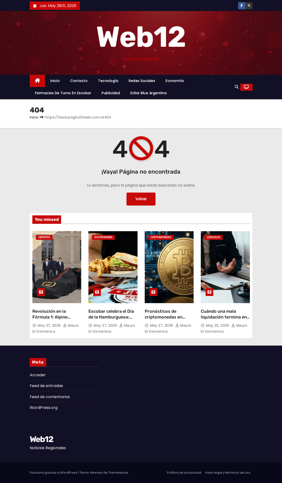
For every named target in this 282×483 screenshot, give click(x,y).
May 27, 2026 (50, 325)
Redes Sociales (142, 80)
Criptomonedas (161, 237)
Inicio (55, 80)
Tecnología (108, 80)
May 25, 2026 (218, 325)
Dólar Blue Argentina (148, 93)
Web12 (141, 37)
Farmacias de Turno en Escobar (63, 93)
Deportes (44, 237)
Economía (175, 80)
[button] (237, 87)
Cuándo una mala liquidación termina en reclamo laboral (224, 317)
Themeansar (118, 472)
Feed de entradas (46, 386)
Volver (141, 198)
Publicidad (111, 93)
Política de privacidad (184, 472)
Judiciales (213, 237)
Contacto (78, 80)
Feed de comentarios (50, 397)
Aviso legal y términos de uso (228, 472)
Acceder (38, 375)
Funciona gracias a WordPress (54, 472)
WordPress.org (44, 407)
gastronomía (103, 237)
